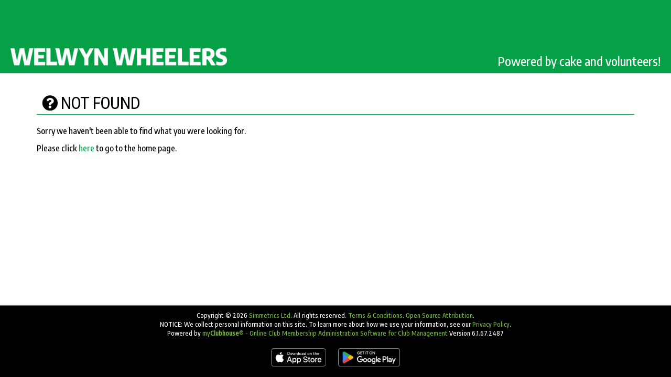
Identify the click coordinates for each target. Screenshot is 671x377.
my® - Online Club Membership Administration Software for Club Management (325, 333)
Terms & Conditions (375, 315)
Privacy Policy (491, 324)
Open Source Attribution (439, 315)
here (86, 148)
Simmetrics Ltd (269, 315)
